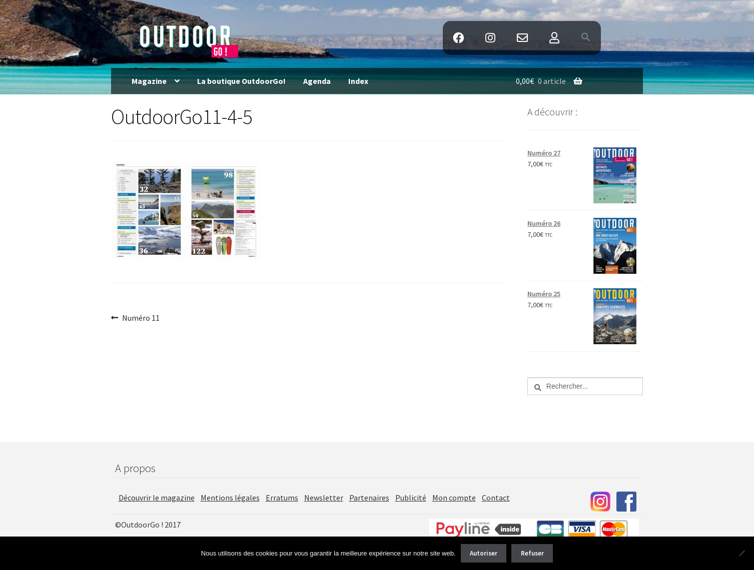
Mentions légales (230, 498)
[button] (586, 38)
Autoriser (483, 553)
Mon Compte (554, 38)
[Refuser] (741, 553)
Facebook (458, 38)
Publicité (410, 498)
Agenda (317, 81)
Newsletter (323, 498)
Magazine (149, 81)
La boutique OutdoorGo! (241, 81)
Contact (522, 38)
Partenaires (369, 498)
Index (358, 81)
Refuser (532, 553)
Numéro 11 (141, 318)
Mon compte (454, 498)
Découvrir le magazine (157, 498)
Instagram (490, 38)
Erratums (282, 498)
